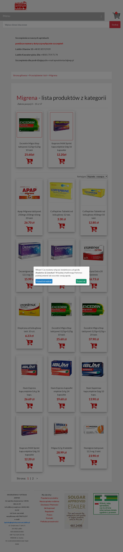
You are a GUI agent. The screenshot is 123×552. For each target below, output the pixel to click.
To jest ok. (81, 281)
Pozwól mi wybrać (44, 281)
